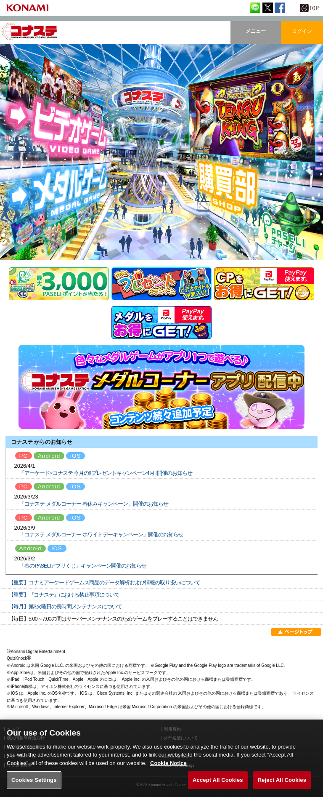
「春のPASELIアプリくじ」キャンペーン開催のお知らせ (82, 565)
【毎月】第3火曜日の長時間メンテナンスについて (65, 606)
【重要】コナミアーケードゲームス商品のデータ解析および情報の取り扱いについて (104, 582)
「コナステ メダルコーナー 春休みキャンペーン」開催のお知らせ (93, 504)
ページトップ (296, 633)
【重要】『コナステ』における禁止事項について (63, 595)
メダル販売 (161, 322)
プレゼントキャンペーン (161, 284)
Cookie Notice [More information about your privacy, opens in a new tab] (168, 773)
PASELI (58, 284)
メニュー (256, 31)
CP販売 (264, 284)
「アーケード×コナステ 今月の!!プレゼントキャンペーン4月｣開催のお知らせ (105, 473)
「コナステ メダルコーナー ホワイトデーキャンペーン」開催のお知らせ (101, 534)
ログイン (302, 31)
